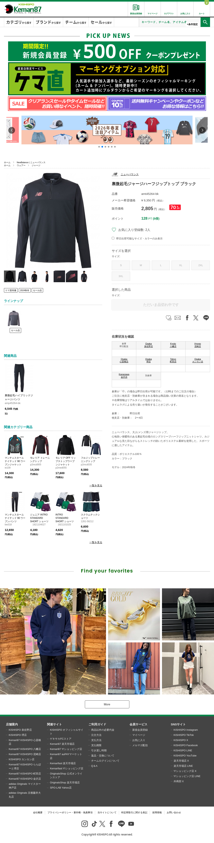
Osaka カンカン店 (197, 360)
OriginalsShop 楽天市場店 (65, 782)
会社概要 (38, 812)
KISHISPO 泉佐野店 (20, 729)
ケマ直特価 (10, 290)
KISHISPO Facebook (186, 745)
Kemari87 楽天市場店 (62, 743)
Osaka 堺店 (148, 360)
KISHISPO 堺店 (18, 734)
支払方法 (96, 740)
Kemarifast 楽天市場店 (63, 763)
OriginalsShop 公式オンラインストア (66, 775)
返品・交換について (102, 755)
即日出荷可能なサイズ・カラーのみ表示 (139, 238)
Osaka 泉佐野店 (148, 345)
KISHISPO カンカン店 (21, 759)
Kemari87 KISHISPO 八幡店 (25, 749)
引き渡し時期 (99, 750)
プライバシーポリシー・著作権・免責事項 (70, 812)
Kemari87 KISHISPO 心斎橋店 (25, 742)
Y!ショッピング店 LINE (187, 776)
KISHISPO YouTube (185, 755)
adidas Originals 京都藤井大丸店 (25, 794)
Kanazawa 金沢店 (124, 375)
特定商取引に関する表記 (134, 812)
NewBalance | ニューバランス (31, 162)
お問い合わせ (174, 812)
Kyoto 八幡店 (173, 345)
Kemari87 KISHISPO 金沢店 (25, 778)
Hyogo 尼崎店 (197, 345)
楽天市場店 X (181, 760)
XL (180, 265)
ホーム (7, 162)
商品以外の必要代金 (102, 729)
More (107, 704)
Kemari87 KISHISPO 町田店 (25, 773)
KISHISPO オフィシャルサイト (66, 731)
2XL (200, 265)
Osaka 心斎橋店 (124, 360)
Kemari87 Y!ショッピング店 (66, 749)
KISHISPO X (181, 740)
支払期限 (96, 745)
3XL (121, 276)
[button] (99, 147)
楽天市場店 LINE (183, 765)
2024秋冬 (24, 290)
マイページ (138, 734)
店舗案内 (12, 724)
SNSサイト (178, 724)
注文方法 (96, 734)
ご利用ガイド (97, 724)
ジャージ (36, 165)
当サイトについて (107, 812)
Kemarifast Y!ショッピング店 (66, 768)
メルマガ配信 (140, 745)
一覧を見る (95, 485)
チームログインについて (105, 760)
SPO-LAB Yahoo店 (60, 787)
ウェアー (21, 165)
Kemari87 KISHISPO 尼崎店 (25, 754)
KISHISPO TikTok (184, 734)
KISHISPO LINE (183, 750)
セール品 (37, 290)
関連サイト (54, 724)
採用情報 (157, 812)
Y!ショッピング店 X (185, 771)
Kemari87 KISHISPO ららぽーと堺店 (25, 766)
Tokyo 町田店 (173, 360)
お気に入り (138, 740)
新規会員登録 (140, 729)
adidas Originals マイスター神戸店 (25, 785)
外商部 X (179, 781)
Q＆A (94, 765)
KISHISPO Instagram (186, 729)
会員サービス (138, 724)
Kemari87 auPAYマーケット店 (66, 756)
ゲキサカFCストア (60, 738)
